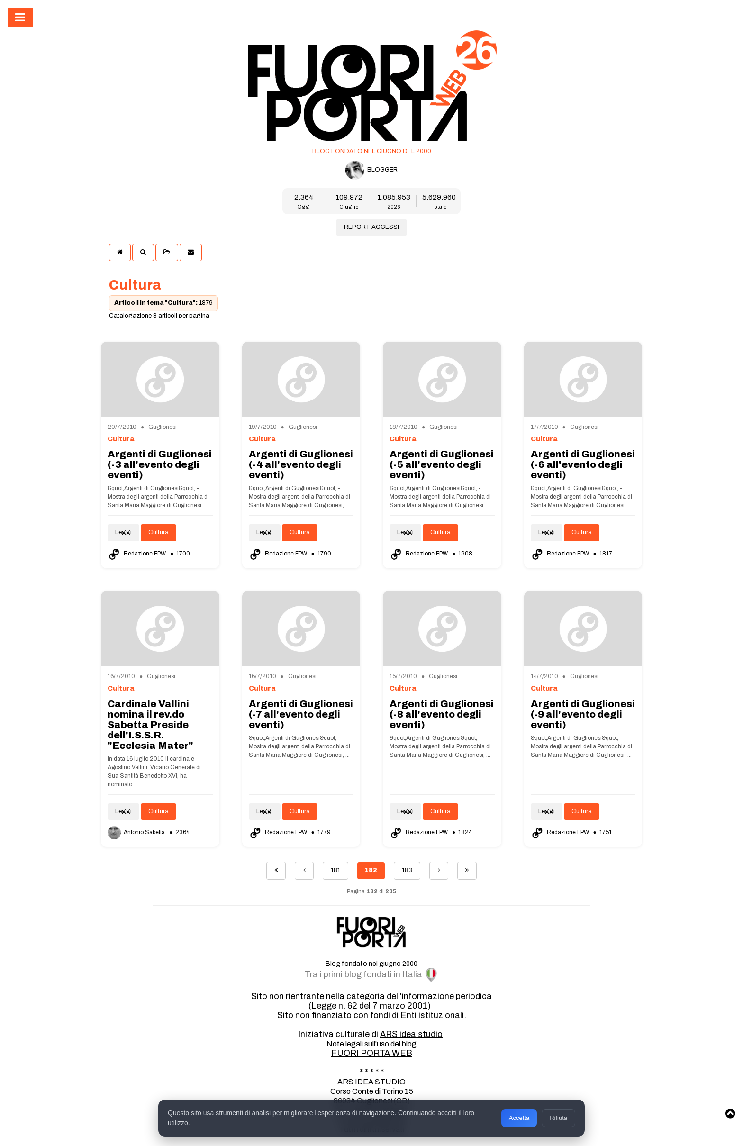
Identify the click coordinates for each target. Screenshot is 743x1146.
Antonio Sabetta (137, 832)
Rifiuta (558, 1117)
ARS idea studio (411, 1034)
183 (407, 870)
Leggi (123, 532)
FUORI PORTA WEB (371, 1053)
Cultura (158, 532)
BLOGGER (371, 170)
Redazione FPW (137, 553)
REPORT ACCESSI (371, 227)
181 (335, 870)
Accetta (519, 1117)
